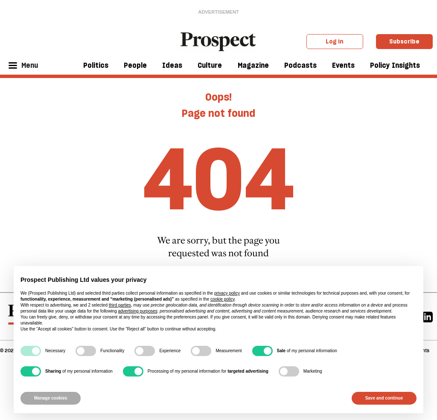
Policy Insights (395, 65)
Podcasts (300, 65)
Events (343, 65)
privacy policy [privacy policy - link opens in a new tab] (227, 293)
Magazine (253, 65)
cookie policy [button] (222, 299)
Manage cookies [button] (50, 398)
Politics (95, 65)
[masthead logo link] (218, 41)
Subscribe (404, 41)
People (135, 65)
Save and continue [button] (384, 398)
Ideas (172, 65)
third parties (120, 305)
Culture (210, 65)
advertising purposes (137, 311)
